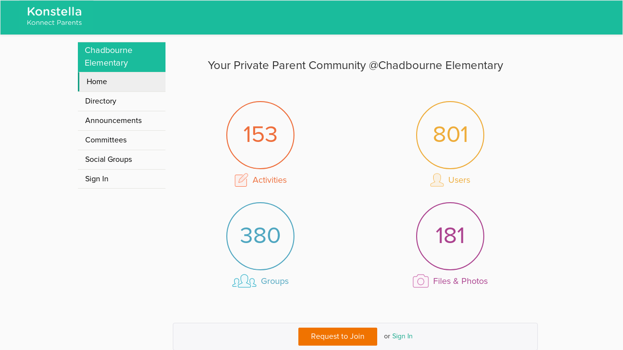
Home (97, 82)
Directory (100, 101)
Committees (106, 140)
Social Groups (108, 159)
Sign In (402, 336)
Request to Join (338, 336)
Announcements (113, 120)
